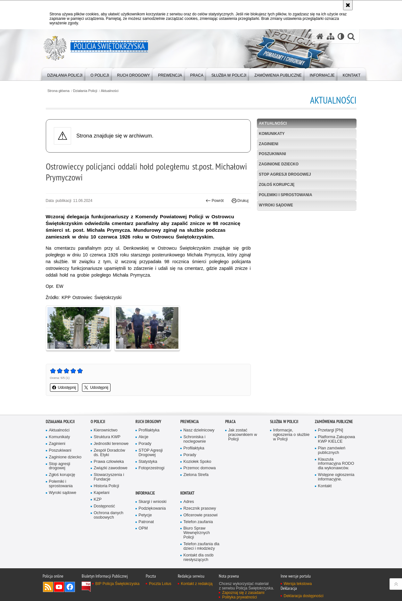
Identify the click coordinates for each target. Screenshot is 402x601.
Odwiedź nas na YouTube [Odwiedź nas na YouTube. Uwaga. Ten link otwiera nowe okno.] (59, 587)
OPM (143, 528)
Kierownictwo (106, 430)
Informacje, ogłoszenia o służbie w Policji (291, 434)
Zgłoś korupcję (276, 184)
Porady (145, 444)
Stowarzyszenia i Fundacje (109, 477)
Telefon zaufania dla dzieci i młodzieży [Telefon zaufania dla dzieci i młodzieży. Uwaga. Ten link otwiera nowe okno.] (201, 546)
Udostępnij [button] (64, 387)
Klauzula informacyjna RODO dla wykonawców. (336, 464)
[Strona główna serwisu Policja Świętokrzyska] (320, 36)
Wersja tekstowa (298, 583)
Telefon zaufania (198, 522)
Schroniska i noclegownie (195, 439)
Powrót (215, 200)
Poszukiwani (272, 154)
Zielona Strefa (196, 475)
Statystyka (148, 462)
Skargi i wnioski (153, 502)
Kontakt (325, 486)
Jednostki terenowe (111, 444)
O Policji (98, 421)
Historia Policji (106, 486)
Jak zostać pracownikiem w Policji (242, 434)
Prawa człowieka (109, 462)
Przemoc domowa (200, 468)
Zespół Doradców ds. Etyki (109, 452)
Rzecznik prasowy (200, 508)
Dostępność (104, 506)
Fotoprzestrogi (152, 468)
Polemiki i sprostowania (285, 195)
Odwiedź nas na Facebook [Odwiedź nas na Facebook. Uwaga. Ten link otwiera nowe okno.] (70, 587)
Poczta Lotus (160, 583)
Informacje (145, 493)
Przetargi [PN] (330, 430)
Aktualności (110, 91)
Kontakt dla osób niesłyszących (199, 557)
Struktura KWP (107, 437)
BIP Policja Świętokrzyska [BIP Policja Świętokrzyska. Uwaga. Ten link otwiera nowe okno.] (117, 583)
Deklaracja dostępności (304, 596)
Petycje (145, 515)
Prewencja (189, 421)
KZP (98, 499)
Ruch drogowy (148, 421)
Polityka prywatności (239, 597)
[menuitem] (65, 74)
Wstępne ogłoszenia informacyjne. (336, 477)
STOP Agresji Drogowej (151, 452)
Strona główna (58, 91)
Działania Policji (85, 91)
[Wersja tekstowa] (341, 36)
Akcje (144, 437)
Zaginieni (268, 144)
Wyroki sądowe (276, 205)
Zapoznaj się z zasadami (243, 592)
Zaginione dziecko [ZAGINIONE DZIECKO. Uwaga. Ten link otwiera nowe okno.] (279, 164)
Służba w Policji (284, 421)
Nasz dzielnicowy (199, 430)
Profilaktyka (149, 430)
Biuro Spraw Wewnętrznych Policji (197, 532)
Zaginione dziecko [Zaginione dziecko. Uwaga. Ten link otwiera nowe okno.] (65, 457)
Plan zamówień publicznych (332, 450)
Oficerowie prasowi (201, 515)
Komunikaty (271, 133)
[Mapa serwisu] (330, 36)
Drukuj (240, 200)
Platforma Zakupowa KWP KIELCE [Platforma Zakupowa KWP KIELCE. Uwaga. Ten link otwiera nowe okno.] (336, 439)
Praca (230, 421)
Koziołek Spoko (197, 462)
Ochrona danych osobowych (109, 515)
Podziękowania (152, 508)
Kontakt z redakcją (197, 583)
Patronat (146, 522)
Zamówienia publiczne (334, 421)
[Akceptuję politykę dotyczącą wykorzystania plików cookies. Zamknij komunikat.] (348, 5)
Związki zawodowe (110, 468)
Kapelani (102, 493)
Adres (189, 502)
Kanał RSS (48, 587)
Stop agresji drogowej (285, 174)
